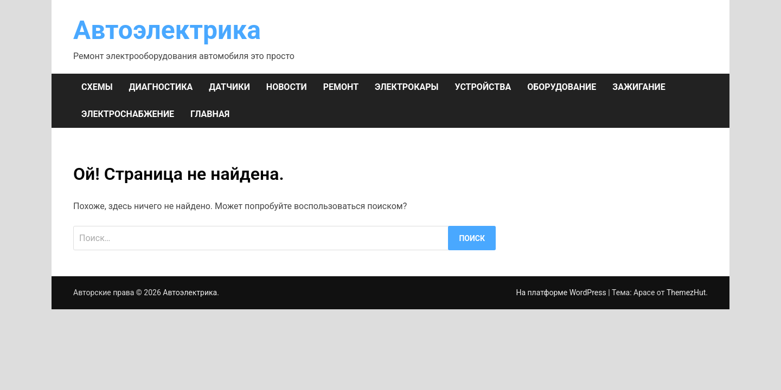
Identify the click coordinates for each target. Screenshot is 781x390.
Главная (209, 114)
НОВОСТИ (286, 87)
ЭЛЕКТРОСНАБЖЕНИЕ (127, 114)
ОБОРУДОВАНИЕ (561, 87)
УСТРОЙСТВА (482, 87)
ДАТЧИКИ (229, 87)
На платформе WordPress (562, 292)
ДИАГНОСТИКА (161, 87)
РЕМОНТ (341, 87)
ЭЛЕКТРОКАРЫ (406, 87)
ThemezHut (686, 292)
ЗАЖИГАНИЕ (638, 87)
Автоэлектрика (167, 30)
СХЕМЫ (97, 87)
